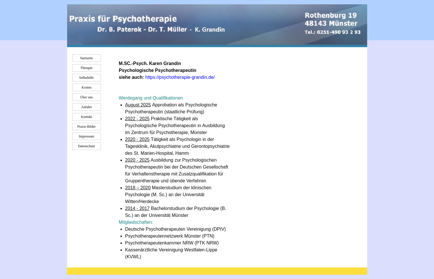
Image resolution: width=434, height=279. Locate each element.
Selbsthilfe (86, 78)
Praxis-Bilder (86, 127)
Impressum (86, 136)
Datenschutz (86, 146)
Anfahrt (86, 107)
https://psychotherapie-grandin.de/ (180, 77)
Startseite (86, 58)
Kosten (87, 87)
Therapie (86, 68)
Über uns (86, 97)
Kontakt (86, 117)
